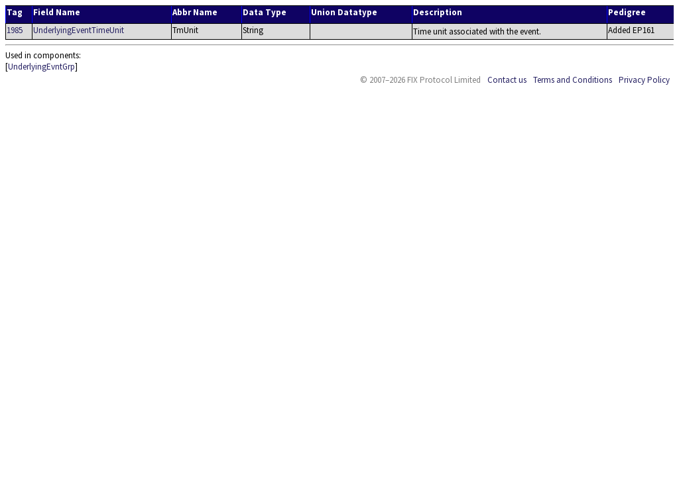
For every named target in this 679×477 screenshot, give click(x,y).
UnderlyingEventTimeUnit (78, 30)
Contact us (506, 79)
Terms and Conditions (572, 79)
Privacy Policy (644, 79)
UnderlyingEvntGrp (41, 66)
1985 (15, 30)
